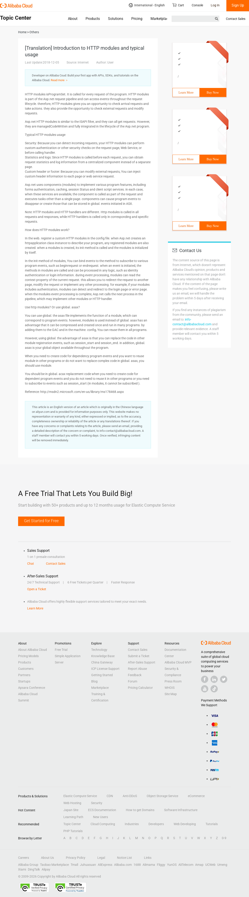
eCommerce (196, 796)
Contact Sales (235, 19)
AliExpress (105, 864)
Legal (101, 857)
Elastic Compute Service (80, 796)
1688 (137, 864)
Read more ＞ (59, 80)
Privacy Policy (75, 857)
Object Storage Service (162, 796)
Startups (24, 681)
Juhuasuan (88, 864)
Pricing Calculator (140, 687)
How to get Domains (140, 810)
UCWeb (210, 864)
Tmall (74, 864)
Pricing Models (28, 656)
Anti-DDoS (130, 796)
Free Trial (61, 650)
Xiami (22, 869)
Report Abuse (137, 668)
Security (96, 803)
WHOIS (170, 687)
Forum (132, 681)
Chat (30, 563)
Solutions (115, 19)
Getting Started (102, 675)
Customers (26, 668)
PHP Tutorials (73, 831)
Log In (215, 5)
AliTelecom (185, 864)
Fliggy (161, 864)
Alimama (149, 864)
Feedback (134, 675)
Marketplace (160, 19)
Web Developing (185, 824)
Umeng (222, 864)
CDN (110, 796)
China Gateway (102, 662)
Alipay (46, 869)
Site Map (171, 694)
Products (93, 19)
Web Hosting (72, 803)
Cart (178, 5)
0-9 (224, 838)
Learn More (186, 92)
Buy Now (213, 92)
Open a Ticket (36, 589)
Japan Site (70, 810)
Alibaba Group (28, 864)
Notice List (124, 857)
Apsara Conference (31, 687)
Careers (23, 857)
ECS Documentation (102, 810)
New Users (100, 817)
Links (147, 857)
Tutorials (212, 824)
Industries (132, 824)
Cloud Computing (103, 824)
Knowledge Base (103, 656)
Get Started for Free (41, 520)
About (72, 19)
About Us (47, 857)
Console (197, 5)
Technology (99, 650)
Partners (24, 675)
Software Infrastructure (180, 810)
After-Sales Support (141, 662)
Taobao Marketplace (54, 864)
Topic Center (72, 824)
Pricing (136, 19)
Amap (199, 864)
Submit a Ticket (138, 656)
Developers (156, 824)
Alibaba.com (123, 864)
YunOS (172, 864)
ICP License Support (105, 668)
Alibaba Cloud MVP (178, 662)
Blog (94, 681)
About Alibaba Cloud (32, 650)
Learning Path (73, 817)
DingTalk (34, 869)
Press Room (173, 681)
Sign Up (238, 5)
